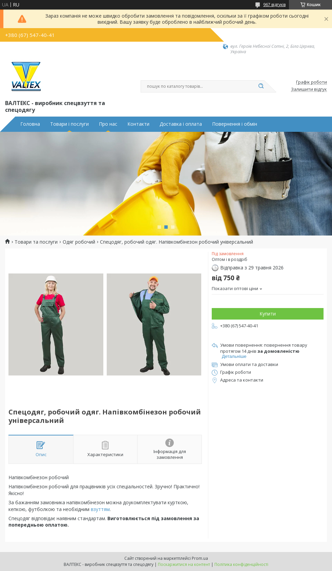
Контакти (138, 124)
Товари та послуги (36, 242)
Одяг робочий (79, 242)
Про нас (108, 124)
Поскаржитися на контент (184, 564)
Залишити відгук (309, 89)
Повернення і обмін (234, 124)
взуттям (100, 509)
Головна (30, 124)
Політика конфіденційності (241, 564)
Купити (268, 313)
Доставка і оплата (181, 124)
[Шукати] (261, 86)
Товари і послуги (69, 124)
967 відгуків (274, 4)
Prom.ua (200, 558)
